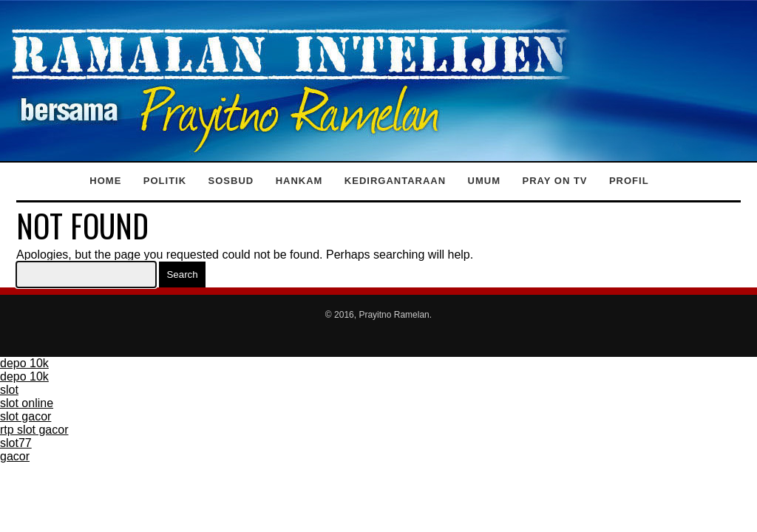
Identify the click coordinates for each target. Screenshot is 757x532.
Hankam (299, 180)
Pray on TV (554, 180)
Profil (629, 180)
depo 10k (24, 363)
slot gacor (25, 416)
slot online (26, 403)
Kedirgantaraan (395, 180)
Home (105, 180)
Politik (164, 180)
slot (9, 389)
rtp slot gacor (34, 429)
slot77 (16, 443)
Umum (484, 180)
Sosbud (231, 180)
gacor (15, 456)
